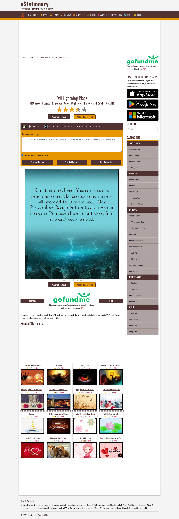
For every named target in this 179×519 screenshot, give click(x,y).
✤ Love (132, 185)
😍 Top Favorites (79, 14)
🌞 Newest (44, 14)
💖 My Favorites (103, 14)
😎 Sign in (137, 14)
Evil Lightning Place (59, 57)
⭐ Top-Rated (66, 14)
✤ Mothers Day (136, 240)
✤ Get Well (134, 179)
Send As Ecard (105, 162)
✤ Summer (133, 289)
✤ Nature (133, 325)
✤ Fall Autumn (135, 295)
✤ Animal (133, 313)
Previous (32, 300)
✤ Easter (133, 234)
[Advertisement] (113, 5)
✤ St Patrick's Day (137, 228)
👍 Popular (54, 14)
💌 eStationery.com (76, 280)
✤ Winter (133, 301)
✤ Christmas (134, 271)
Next (111, 300)
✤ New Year (134, 215)
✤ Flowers (133, 319)
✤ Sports (133, 331)
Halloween (43, 57)
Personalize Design (59, 116)
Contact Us (43, 515)
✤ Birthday (134, 155)
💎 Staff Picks (32, 14)
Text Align (94, 126)
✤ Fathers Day (135, 246)
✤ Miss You (134, 191)
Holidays (32, 57)
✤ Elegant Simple (136, 204)
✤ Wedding (134, 168)
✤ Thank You (134, 198)
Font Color (50, 126)
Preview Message (37, 162)
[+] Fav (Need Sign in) (84, 116)
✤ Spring (133, 283)
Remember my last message (35, 155)
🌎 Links (127, 14)
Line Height (80, 126)
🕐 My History (116, 14)
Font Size (65, 126)
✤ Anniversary (135, 149)
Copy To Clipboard (71, 162)
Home (23, 57)
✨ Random (91, 14)
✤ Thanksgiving (136, 265)
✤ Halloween (134, 259)
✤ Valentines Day (136, 222)
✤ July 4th (133, 253)
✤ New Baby (134, 161)
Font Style (35, 126)
